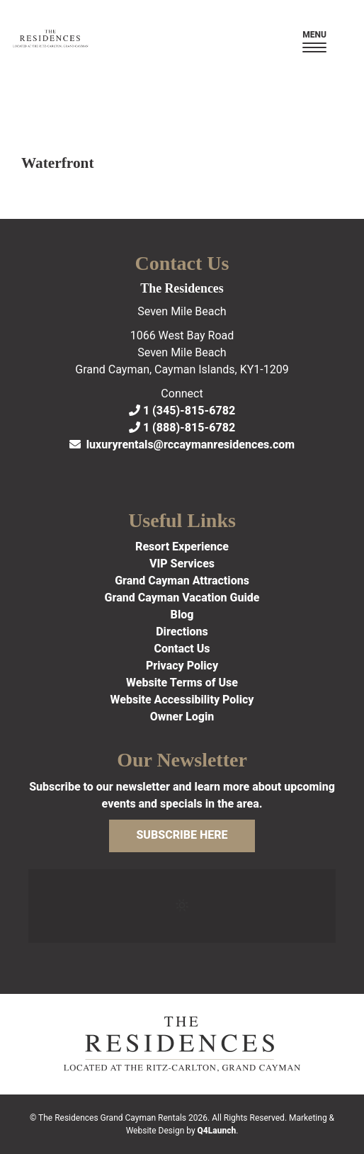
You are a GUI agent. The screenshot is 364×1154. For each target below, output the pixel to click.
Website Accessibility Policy (182, 699)
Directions (182, 631)
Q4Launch (217, 1131)
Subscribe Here (181, 835)
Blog (182, 614)
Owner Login (182, 716)
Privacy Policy (182, 665)
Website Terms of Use (182, 682)
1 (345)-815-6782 (182, 410)
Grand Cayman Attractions (182, 580)
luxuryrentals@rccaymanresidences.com (182, 444)
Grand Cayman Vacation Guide (182, 597)
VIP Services (182, 563)
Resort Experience (182, 546)
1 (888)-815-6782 (182, 427)
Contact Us (182, 648)
